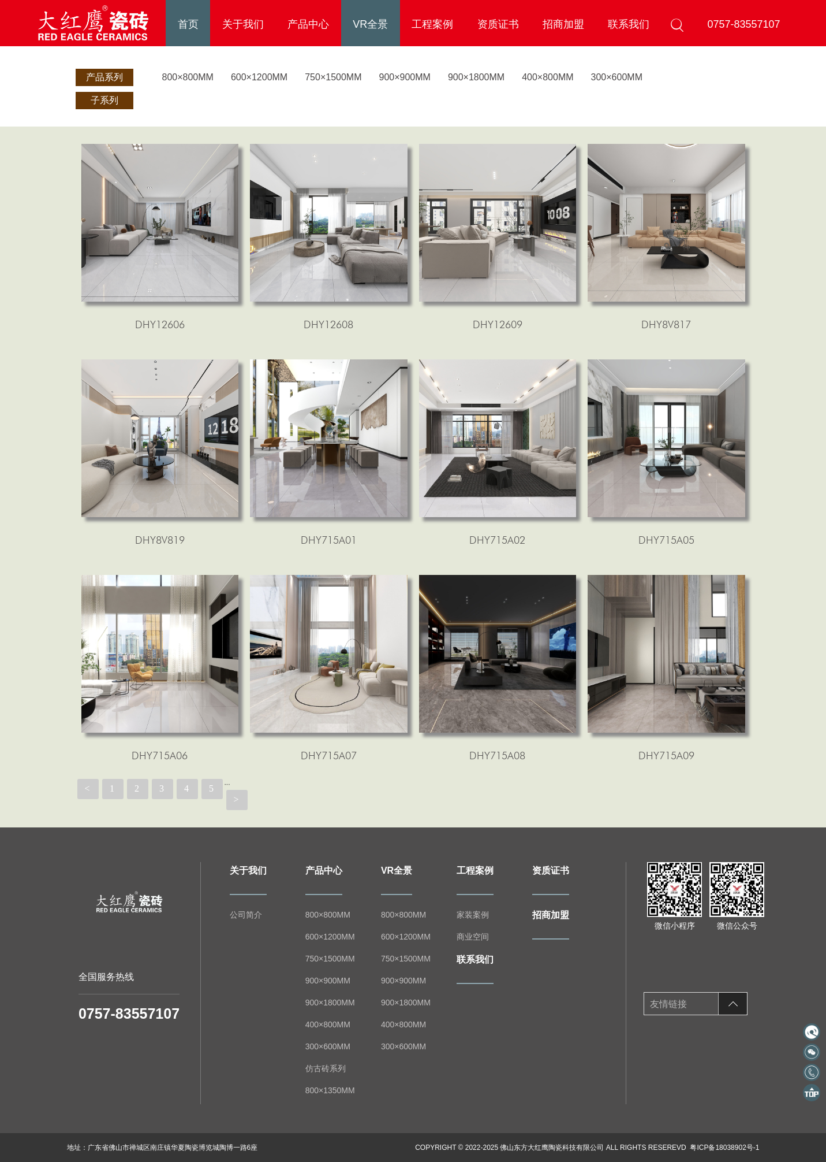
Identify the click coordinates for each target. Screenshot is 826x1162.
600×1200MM (259, 77)
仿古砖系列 (325, 1068)
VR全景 (370, 24)
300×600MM (616, 77)
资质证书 (498, 24)
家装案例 (473, 914)
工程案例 (432, 24)
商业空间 (473, 936)
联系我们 (628, 24)
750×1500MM (333, 77)
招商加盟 (563, 24)
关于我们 (243, 24)
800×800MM (188, 77)
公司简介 (246, 914)
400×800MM (547, 77)
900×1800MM (476, 77)
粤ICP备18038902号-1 (724, 1148)
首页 (188, 24)
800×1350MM (330, 1090)
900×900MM (404, 77)
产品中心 (308, 24)
